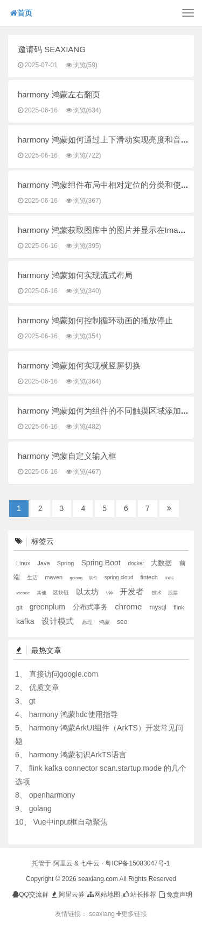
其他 (42, 592)
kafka (26, 621)
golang (76, 578)
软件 (94, 578)
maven (54, 577)
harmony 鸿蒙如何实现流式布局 (75, 275)
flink (178, 607)
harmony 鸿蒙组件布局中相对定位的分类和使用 (103, 184)
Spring (66, 563)
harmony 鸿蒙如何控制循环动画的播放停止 (95, 320)
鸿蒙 (105, 622)
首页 (21, 13)
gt (32, 701)
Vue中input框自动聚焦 (70, 822)
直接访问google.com (63, 674)
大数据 (162, 563)
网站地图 (103, 894)
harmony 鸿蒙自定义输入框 (67, 455)
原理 (88, 622)
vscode (23, 593)
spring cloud (120, 577)
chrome (129, 606)
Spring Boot (102, 562)
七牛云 (90, 863)
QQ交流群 (30, 894)
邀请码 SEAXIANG (52, 49)
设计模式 (58, 621)
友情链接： (71, 914)
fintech (149, 577)
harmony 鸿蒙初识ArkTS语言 (78, 754)
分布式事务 (91, 607)
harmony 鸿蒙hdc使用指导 (73, 714)
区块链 (62, 592)
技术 (157, 592)
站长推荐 (139, 894)
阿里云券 (67, 894)
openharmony (52, 795)
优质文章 (44, 687)
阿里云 (63, 863)
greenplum (48, 606)
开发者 (133, 591)
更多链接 (131, 914)
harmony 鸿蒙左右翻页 (59, 94)
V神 (110, 593)
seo (122, 622)
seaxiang (102, 914)
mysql (159, 607)
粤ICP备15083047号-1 (137, 863)
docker (137, 563)
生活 (33, 577)
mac (169, 577)
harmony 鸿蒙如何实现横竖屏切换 (79, 365)
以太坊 (88, 591)
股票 (173, 592)
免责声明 (175, 894)
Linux (24, 563)
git (20, 607)
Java (44, 563)
